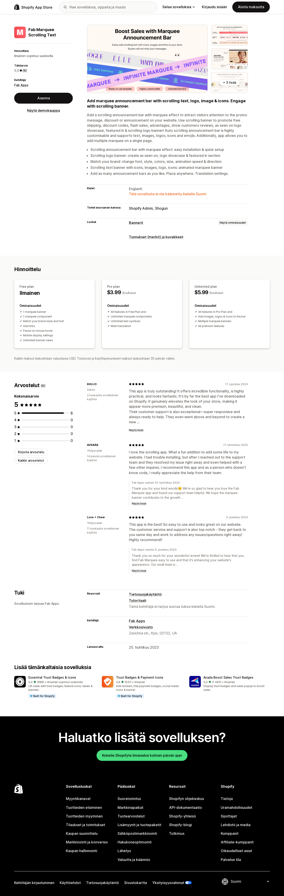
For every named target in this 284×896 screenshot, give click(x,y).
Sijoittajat (229, 816)
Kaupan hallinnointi (81, 851)
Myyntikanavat (78, 798)
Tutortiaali (137, 600)
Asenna (43, 98)
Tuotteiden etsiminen (84, 807)
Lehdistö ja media (235, 825)
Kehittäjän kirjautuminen (34, 882)
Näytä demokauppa (43, 110)
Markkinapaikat (130, 807)
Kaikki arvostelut (31, 460)
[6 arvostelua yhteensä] (72, 413)
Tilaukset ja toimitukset (85, 825)
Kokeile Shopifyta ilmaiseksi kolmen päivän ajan (142, 755)
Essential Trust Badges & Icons (52, 677)
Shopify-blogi (180, 825)
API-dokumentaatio (185, 807)
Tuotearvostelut (131, 816)
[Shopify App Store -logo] (33, 7)
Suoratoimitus (129, 798)
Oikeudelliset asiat (236, 851)
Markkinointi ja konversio (87, 842)
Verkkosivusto (141, 627)
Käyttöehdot (70, 882)
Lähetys (124, 851)
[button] (54, 687)
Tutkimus (176, 833)
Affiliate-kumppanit (237, 842)
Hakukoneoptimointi (135, 842)
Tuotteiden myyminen (84, 816)
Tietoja (227, 798)
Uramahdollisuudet (236, 807)
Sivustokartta (135, 882)
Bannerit (136, 223)
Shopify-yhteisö (182, 816)
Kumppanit (230, 833)
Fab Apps (21, 85)
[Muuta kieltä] (250, 881)
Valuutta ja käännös (134, 859)
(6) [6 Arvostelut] (25, 70)
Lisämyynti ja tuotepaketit (139, 825)
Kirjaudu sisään (214, 7)
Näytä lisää (136, 430)
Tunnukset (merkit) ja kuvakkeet (156, 237)
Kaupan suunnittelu (82, 833)
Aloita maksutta (251, 7)
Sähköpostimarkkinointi (137, 833)
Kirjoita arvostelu (31, 452)
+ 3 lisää (229, 82)
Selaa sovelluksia (178, 7)
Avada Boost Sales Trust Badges (228, 677)
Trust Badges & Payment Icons (139, 677)
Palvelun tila (231, 859)
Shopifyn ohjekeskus (186, 798)
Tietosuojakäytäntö (145, 594)
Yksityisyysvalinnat (168, 882)
